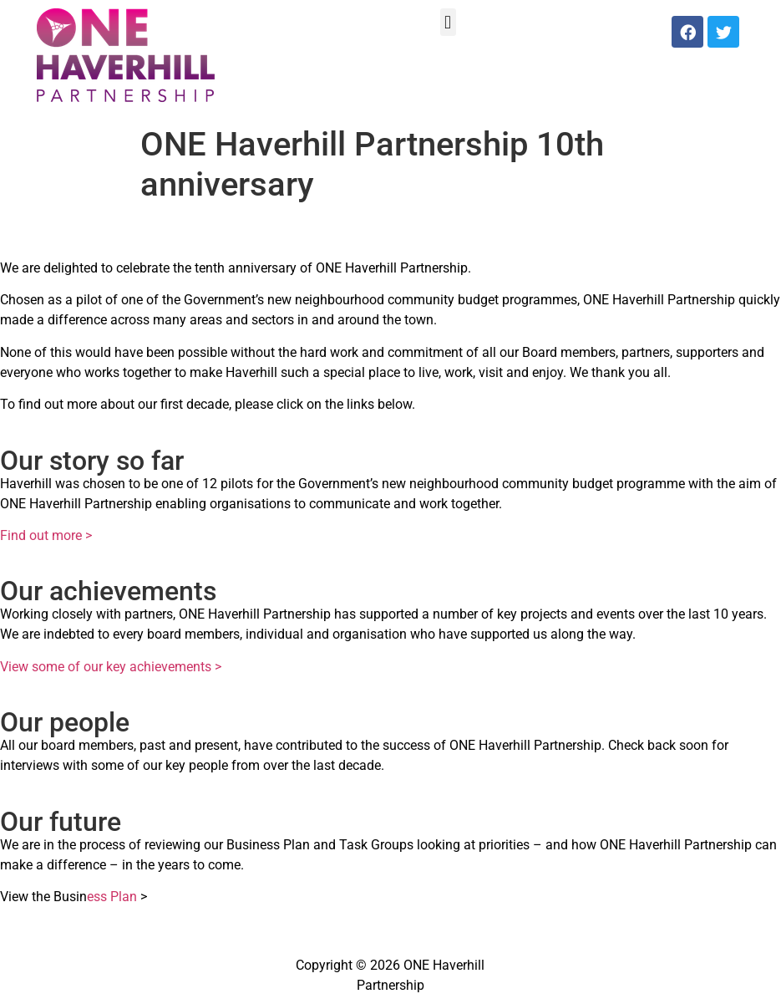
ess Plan (112, 897)
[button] (448, 22)
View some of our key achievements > (110, 667)
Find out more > (46, 535)
